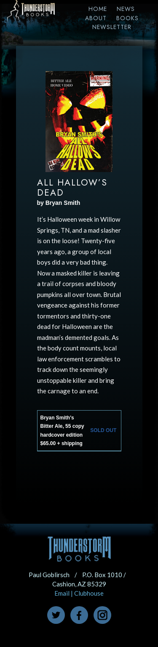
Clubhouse (89, 593)
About (96, 18)
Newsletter (111, 27)
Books (127, 18)
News (126, 9)
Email (62, 593)
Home (97, 9)
